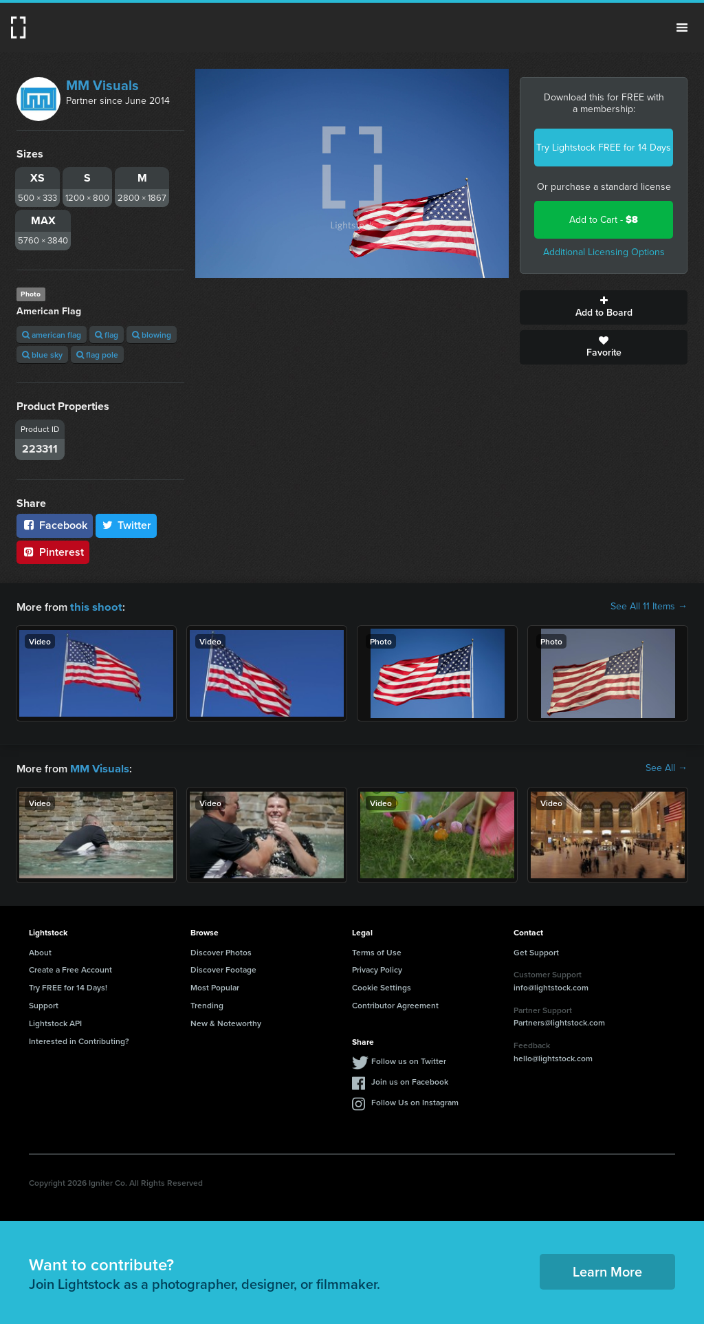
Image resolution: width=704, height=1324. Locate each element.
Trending (206, 1004)
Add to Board (603, 307)
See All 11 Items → (649, 607)
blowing (151, 334)
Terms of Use (377, 951)
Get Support (536, 951)
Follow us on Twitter (408, 1059)
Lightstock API (55, 1022)
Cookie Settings (381, 986)
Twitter (126, 525)
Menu (682, 28)
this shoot (94, 606)
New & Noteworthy (225, 1022)
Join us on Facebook (409, 1080)
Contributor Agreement (395, 1004)
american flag (51, 334)
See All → (667, 767)
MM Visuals (102, 85)
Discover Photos (221, 951)
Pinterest (53, 552)
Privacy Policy (377, 968)
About (40, 951)
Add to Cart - (603, 220)
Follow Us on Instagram (415, 1101)
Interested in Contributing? (79, 1039)
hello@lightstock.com (553, 1057)
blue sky (42, 354)
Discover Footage (223, 968)
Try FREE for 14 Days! (68, 986)
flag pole (97, 354)
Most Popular (214, 986)
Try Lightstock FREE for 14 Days (603, 147)
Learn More (607, 1270)
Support (43, 1004)
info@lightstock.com (551, 986)
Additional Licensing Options (604, 252)
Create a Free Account (70, 968)
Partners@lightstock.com (559, 1021)
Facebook (54, 525)
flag (106, 334)
